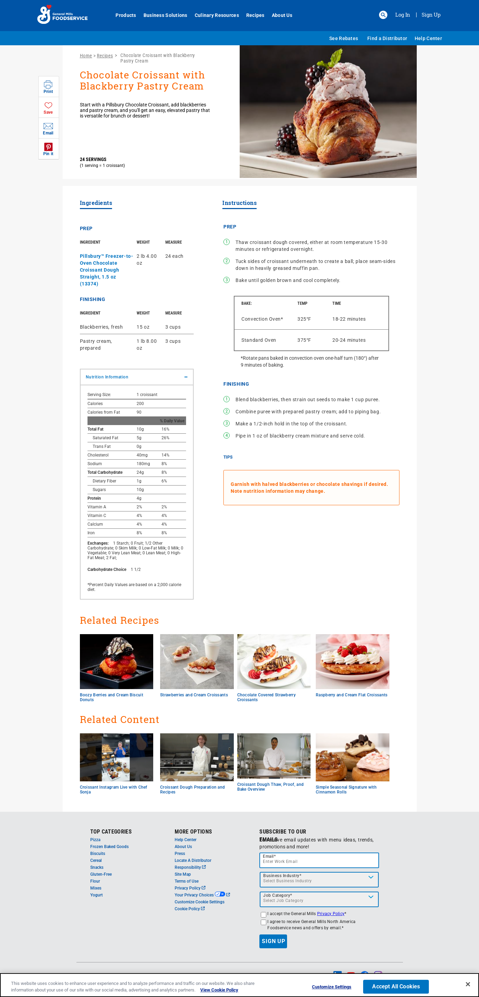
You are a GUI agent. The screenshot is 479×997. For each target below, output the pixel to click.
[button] (383, 15)
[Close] (468, 984)
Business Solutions (162, 15)
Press (180, 853)
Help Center (428, 38)
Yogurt (96, 895)
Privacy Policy (190, 888)
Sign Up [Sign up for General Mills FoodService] (431, 14)
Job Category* (277, 895)
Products (122, 15)
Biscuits (97, 853)
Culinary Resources (213, 15)
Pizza (95, 839)
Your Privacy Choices (202, 895)
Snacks (96, 867)
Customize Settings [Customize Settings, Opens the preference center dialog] (331, 987)
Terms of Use (187, 881)
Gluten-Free (101, 874)
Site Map (183, 874)
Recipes (251, 15)
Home (86, 55)
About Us (278, 15)
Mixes (95, 888)
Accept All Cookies (396, 987)
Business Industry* (282, 875)
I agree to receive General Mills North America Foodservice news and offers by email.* (311, 924)
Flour (95, 881)
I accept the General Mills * (306, 913)
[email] (319, 860)
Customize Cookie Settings (199, 902)
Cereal (96, 860)
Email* (269, 856)
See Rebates (343, 38)
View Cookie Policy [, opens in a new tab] (219, 990)
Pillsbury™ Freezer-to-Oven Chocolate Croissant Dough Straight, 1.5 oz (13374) (106, 269)
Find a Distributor (387, 38)
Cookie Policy (190, 908)
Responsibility (190, 867)
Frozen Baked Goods (109, 846)
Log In (402, 14)
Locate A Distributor (193, 860)
